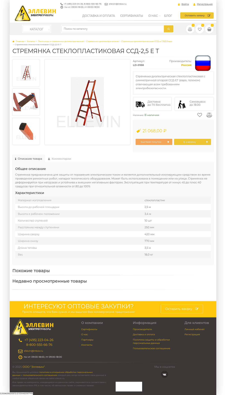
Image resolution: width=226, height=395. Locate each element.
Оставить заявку (197, 16)
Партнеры (87, 339)
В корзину (195, 142)
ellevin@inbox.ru (118, 3)
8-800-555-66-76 (93, 3)
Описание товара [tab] (28, 158)
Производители (142, 329)
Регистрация (203, 4)
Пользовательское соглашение (151, 348)
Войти (183, 4)
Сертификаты (131, 16)
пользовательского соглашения (40, 375)
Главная (18, 41)
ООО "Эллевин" (34, 366)
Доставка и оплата (98, 16)
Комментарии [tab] (59, 158)
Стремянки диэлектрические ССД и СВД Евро (146, 41)
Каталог (36, 29)
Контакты (86, 344)
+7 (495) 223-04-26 (73, 3)
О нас (153, 16)
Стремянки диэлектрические (102, 41)
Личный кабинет (194, 329)
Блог (168, 16)
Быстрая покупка (155, 142)
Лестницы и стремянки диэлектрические (61, 41)
